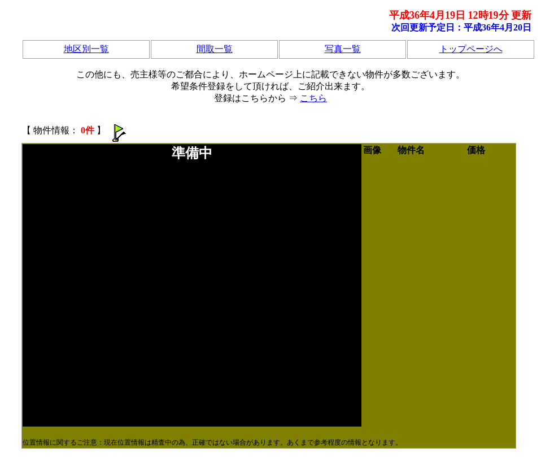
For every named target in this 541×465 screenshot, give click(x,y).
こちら (313, 98)
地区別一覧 (86, 49)
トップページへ (471, 49)
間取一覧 (215, 49)
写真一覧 (343, 49)
